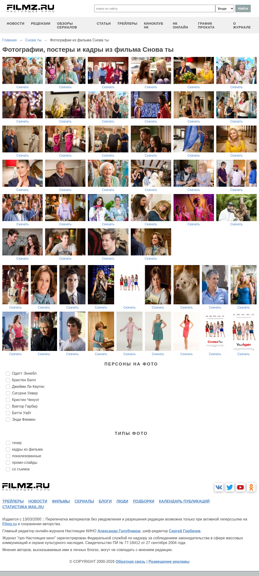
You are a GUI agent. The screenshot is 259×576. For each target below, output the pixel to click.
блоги (105, 501)
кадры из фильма (27, 449)
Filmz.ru (9, 524)
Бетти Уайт (21, 413)
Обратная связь (131, 562)
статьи (104, 23)
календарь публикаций (184, 501)
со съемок (21, 469)
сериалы (84, 501)
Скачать (22, 87)
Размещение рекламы (168, 562)
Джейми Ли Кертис (28, 387)
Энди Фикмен (23, 419)
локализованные (26, 456)
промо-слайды (24, 463)
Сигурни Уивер (25, 393)
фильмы (61, 501)
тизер (17, 443)
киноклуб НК (153, 25)
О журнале (242, 25)
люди (122, 501)
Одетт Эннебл (24, 373)
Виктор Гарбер (25, 406)
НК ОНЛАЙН (180, 25)
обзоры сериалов (67, 25)
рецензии (40, 23)
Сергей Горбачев (184, 531)
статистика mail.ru (23, 507)
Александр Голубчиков (118, 531)
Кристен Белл (24, 380)
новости (15, 23)
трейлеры (127, 23)
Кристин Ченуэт (25, 400)
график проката (206, 25)
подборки (143, 501)
